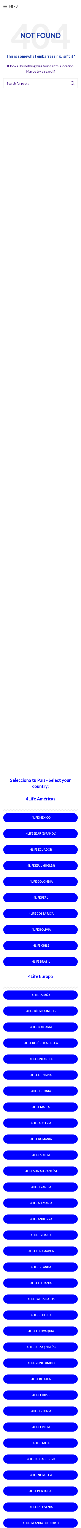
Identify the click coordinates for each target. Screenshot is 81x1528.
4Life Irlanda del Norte (41, 1523)
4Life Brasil (41, 961)
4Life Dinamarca (41, 1251)
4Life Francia (41, 1187)
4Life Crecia (41, 1427)
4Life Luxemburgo (41, 1459)
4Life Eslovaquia (41, 1331)
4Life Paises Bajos (41, 1299)
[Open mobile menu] (10, 6)
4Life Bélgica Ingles (41, 1011)
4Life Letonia (41, 1091)
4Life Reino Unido (41, 1363)
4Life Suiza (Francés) (41, 1171)
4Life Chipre (41, 1395)
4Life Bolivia (41, 929)
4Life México (41, 817)
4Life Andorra (41, 1219)
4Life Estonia (41, 1411)
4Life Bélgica (41, 1379)
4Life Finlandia (41, 1059)
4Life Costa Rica (41, 913)
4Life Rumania (41, 1139)
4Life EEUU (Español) (41, 833)
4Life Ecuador (41, 849)
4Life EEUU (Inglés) (41, 865)
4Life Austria (41, 1123)
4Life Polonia (41, 1315)
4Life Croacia (41, 1235)
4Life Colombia (41, 881)
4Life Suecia (41, 1155)
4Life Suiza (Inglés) (41, 1347)
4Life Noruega (41, 1475)
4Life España (41, 995)
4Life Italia (41, 1443)
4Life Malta (41, 1107)
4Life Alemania (41, 1203)
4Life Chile (41, 945)
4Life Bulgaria (41, 1027)
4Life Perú (41, 897)
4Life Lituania (41, 1283)
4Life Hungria (41, 1075)
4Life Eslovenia (41, 1507)
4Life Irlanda (41, 1267)
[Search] (40, 83)
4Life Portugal (41, 1491)
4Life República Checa (41, 1043)
